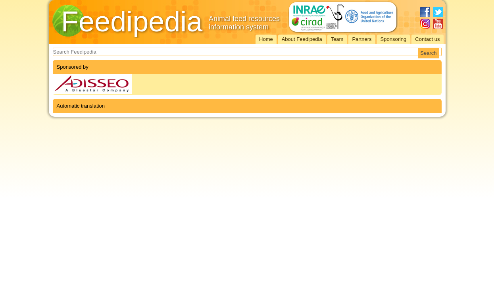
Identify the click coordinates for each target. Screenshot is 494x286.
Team (337, 39)
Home (266, 39)
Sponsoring (394, 39)
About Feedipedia (302, 39)
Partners (361, 39)
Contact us (427, 39)
